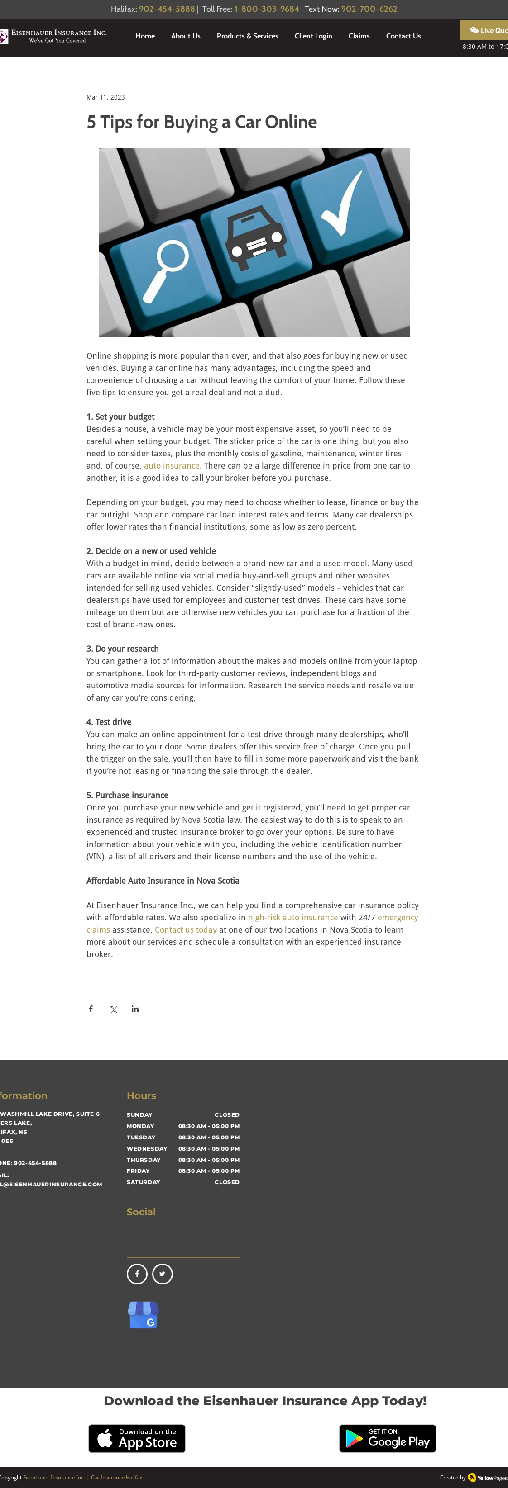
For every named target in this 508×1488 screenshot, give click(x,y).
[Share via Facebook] (90, 1009)
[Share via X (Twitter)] (113, 1009)
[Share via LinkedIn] (135, 1009)
